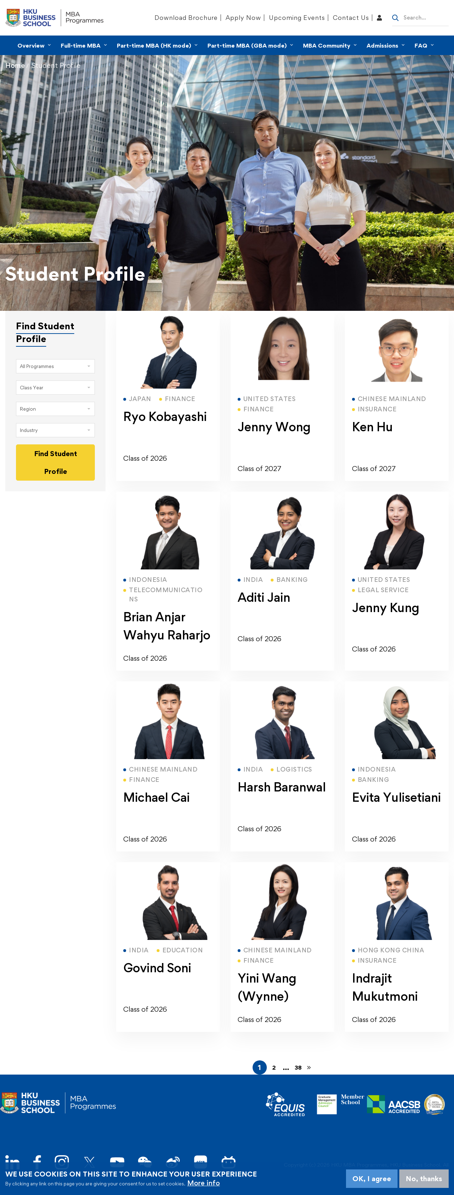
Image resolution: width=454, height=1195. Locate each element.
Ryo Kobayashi (165, 416)
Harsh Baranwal (282, 787)
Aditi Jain (264, 597)
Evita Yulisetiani (396, 797)
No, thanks (424, 1178)
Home (15, 65)
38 (298, 1067)
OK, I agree (371, 1178)
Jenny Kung (385, 607)
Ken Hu (372, 426)
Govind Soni (157, 967)
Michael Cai (156, 797)
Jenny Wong (274, 426)
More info (203, 1183)
